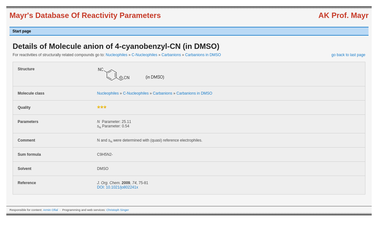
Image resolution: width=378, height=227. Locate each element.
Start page (22, 31)
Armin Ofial (50, 210)
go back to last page (348, 55)
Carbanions (171, 55)
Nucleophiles (117, 55)
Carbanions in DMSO (203, 55)
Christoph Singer (117, 210)
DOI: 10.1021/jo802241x (117, 187)
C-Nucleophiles (144, 55)
